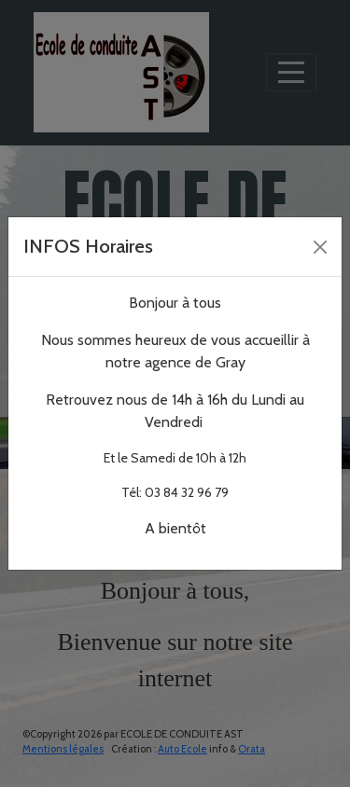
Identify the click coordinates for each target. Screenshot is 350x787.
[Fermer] (320, 247)
